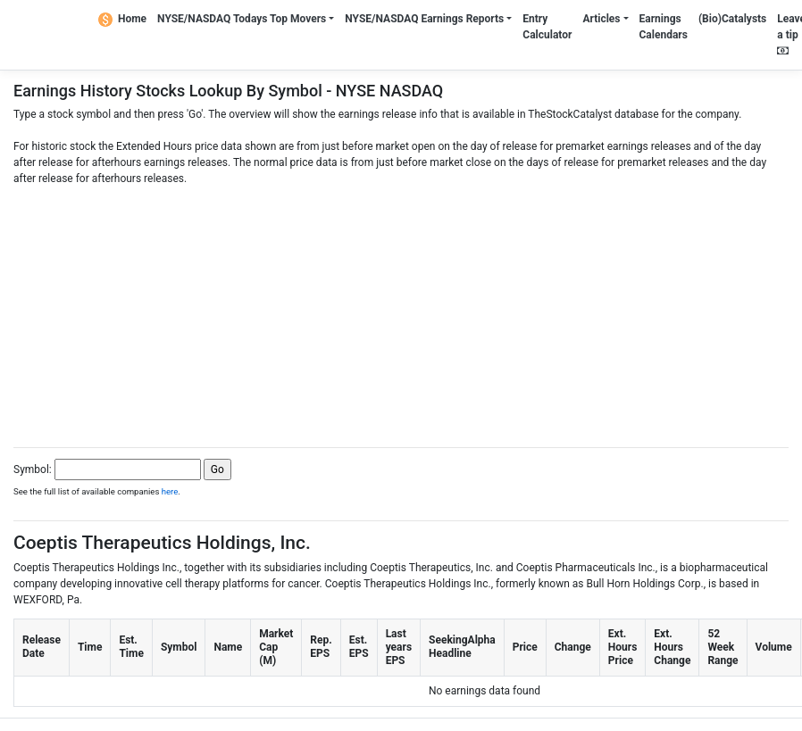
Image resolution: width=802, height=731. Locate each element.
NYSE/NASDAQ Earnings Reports (424, 18)
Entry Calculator (547, 26)
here (170, 491)
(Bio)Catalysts (732, 18)
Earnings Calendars (663, 26)
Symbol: (32, 469)
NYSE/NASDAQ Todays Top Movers (241, 18)
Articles (601, 18)
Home (122, 18)
